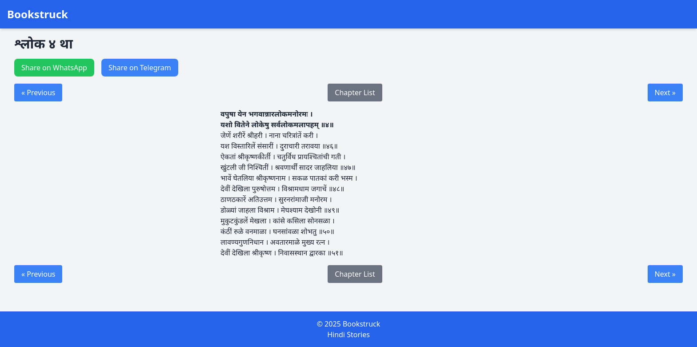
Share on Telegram (139, 68)
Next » (665, 92)
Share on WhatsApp (54, 68)
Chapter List (355, 92)
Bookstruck (37, 14)
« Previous (38, 92)
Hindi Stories (348, 334)
